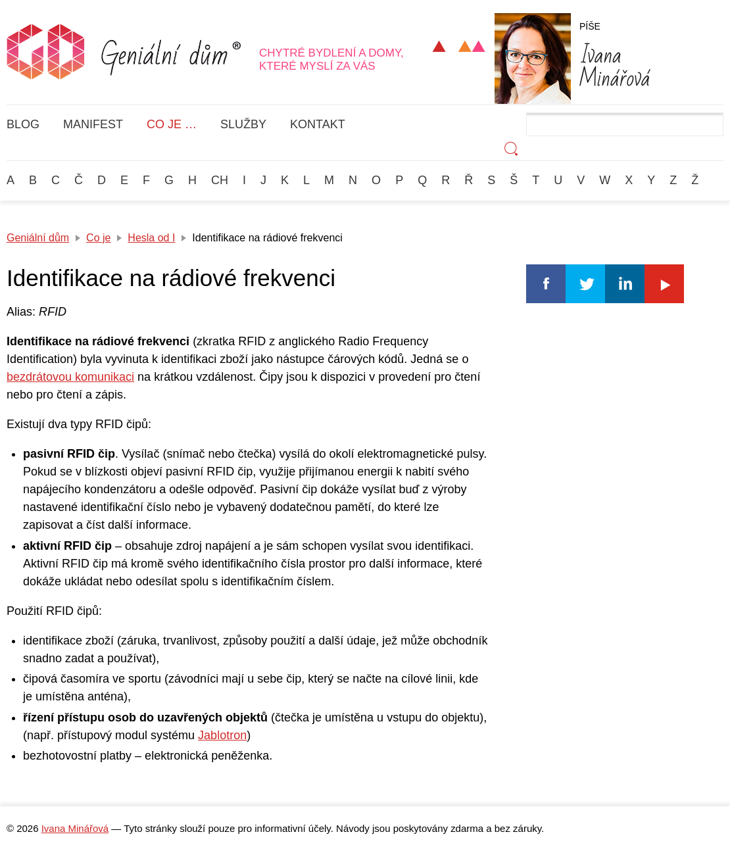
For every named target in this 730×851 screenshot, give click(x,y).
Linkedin (625, 283)
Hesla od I (151, 237)
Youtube (664, 283)
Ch (219, 180)
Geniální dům (38, 237)
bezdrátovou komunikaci (70, 376)
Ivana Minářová (75, 828)
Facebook (546, 283)
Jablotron (222, 735)
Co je (98, 237)
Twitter (585, 283)
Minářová (614, 64)
